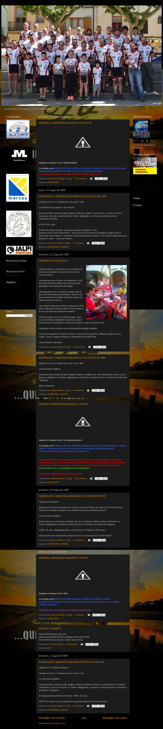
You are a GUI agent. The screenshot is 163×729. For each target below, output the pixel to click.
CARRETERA (53, 182)
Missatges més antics (114, 717)
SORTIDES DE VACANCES (53, 260)
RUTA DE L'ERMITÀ (50, 628)
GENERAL (64, 247)
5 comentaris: (78, 706)
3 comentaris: (78, 243)
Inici (84, 717)
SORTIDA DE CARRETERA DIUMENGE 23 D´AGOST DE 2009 (72, 357)
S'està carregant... (13, 265)
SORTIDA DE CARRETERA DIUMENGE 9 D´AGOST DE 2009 (71, 662)
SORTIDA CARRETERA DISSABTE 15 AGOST (63, 558)
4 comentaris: (78, 390)
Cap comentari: (80, 179)
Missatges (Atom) (58, 723)
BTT (49, 648)
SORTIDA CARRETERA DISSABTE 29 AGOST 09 (65, 123)
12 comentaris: (79, 540)
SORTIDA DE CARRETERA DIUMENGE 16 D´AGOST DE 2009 (72, 496)
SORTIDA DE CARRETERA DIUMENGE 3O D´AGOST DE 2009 (72, 196)
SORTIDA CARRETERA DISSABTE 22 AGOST (63, 404)
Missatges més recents (52, 717)
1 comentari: (79, 615)
